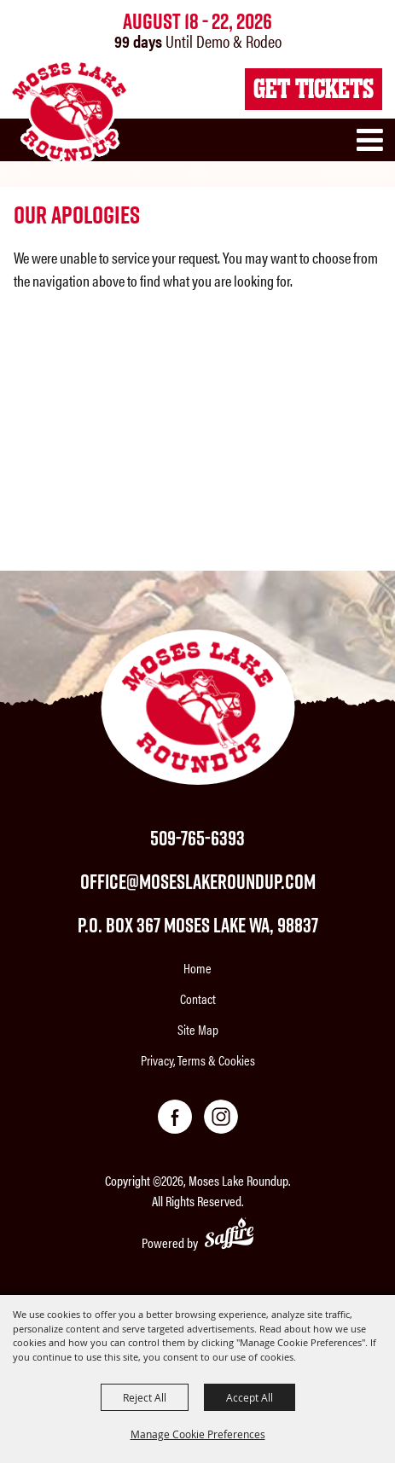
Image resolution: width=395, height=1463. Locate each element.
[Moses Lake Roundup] (69, 112)
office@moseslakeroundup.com (198, 881)
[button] (374, 147)
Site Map (197, 1029)
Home (197, 968)
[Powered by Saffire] (229, 1235)
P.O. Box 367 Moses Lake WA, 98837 (198, 924)
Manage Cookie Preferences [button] (198, 1434)
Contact (198, 998)
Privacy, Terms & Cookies (198, 1060)
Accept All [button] (249, 1397)
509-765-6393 (197, 837)
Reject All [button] (144, 1397)
